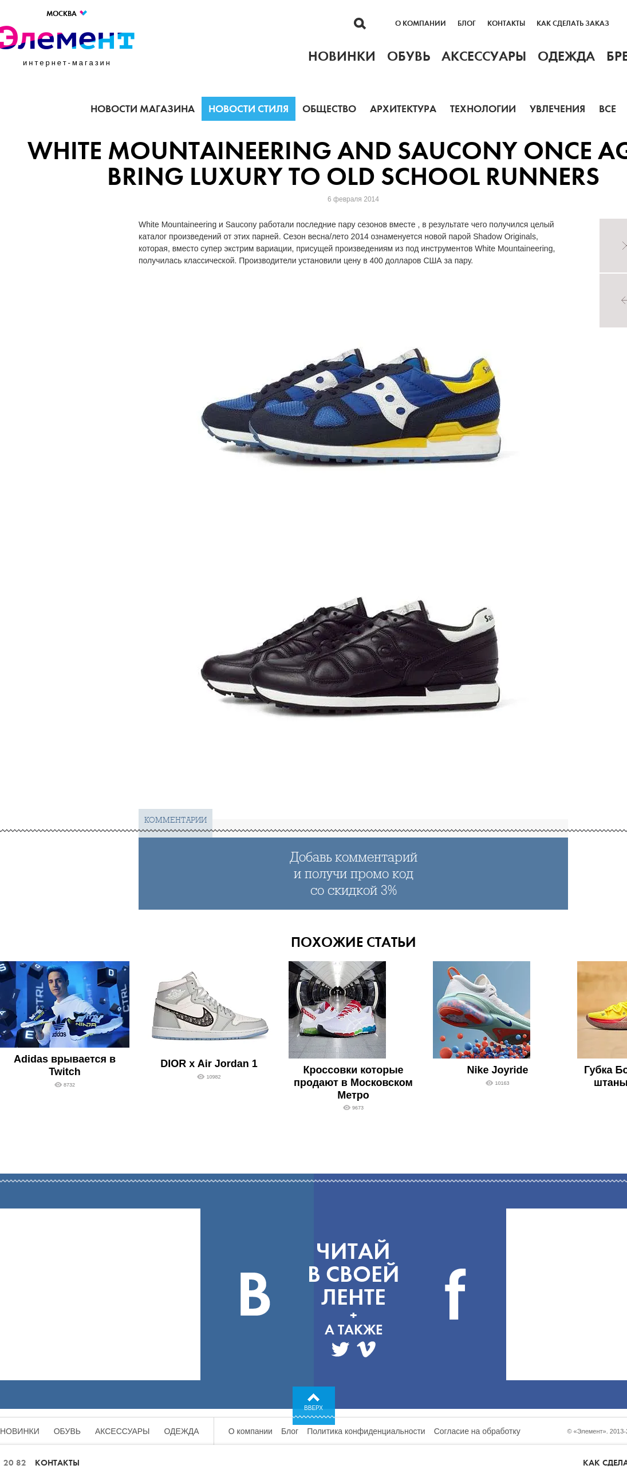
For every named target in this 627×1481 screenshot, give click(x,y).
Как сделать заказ (573, 23)
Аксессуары (122, 1431)
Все (607, 108)
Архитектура (403, 108)
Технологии (483, 108)
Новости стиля (248, 108)
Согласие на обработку (477, 1431)
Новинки (20, 1431)
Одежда (181, 1431)
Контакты (506, 23)
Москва (67, 13)
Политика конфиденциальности (366, 1431)
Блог (467, 23)
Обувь (67, 1431)
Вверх (313, 1408)
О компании (420, 23)
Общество (329, 108)
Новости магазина (142, 108)
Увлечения (557, 108)
